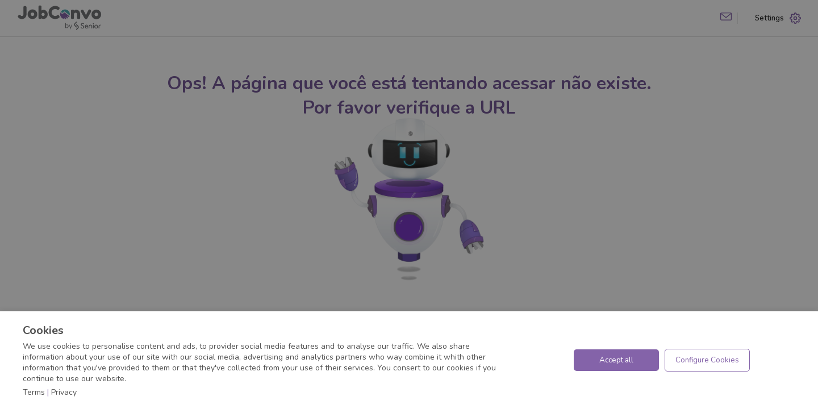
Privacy (64, 392)
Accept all (616, 360)
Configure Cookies (707, 360)
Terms (34, 392)
